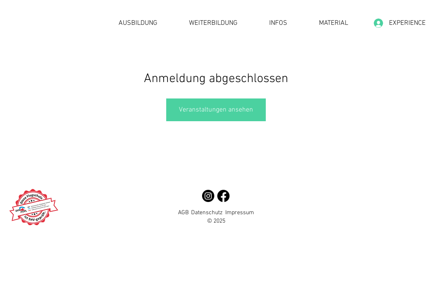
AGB (183, 212)
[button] (138, 23)
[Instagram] (208, 196)
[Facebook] (223, 196)
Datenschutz (207, 212)
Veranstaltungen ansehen (216, 110)
